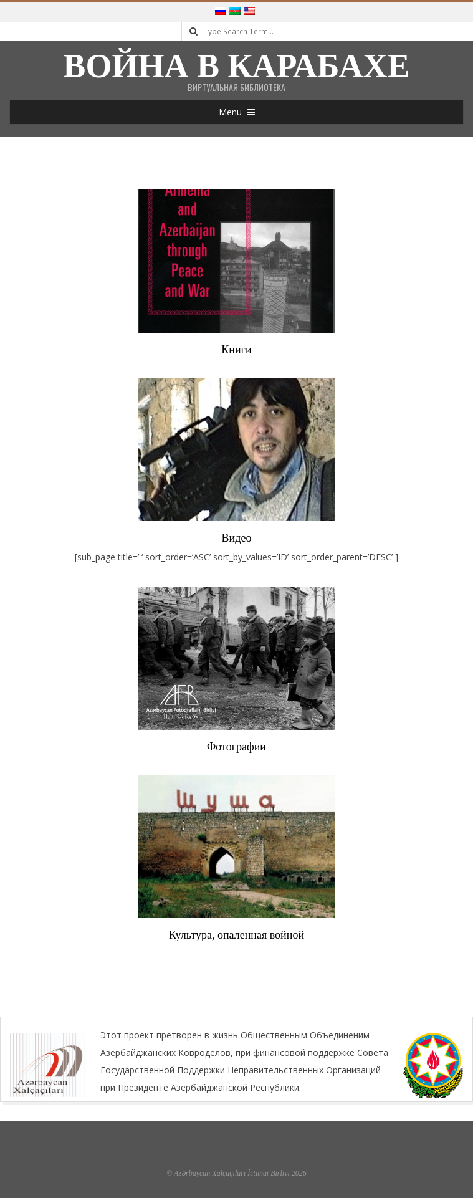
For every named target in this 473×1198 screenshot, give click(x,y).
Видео (237, 538)
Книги (236, 349)
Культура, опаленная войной (236, 935)
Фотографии (236, 746)
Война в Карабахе (236, 66)
